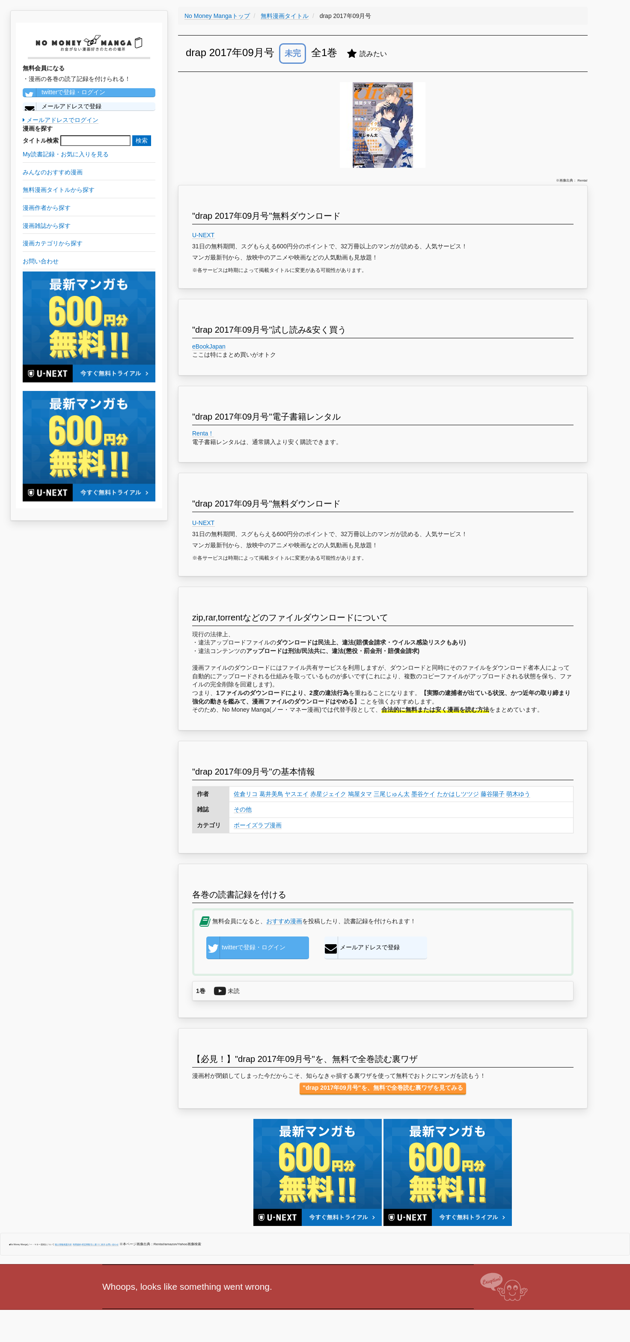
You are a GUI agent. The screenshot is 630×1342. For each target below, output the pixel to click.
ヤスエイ (297, 793)
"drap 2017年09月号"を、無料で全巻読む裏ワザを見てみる (383, 1087)
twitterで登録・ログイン (64, 92)
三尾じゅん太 (392, 793)
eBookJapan (209, 346)
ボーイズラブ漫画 (258, 825)
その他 (243, 809)
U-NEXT (203, 235)
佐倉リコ (246, 793)
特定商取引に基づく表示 (93, 1244)
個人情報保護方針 (63, 1244)
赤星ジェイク (328, 793)
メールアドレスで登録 (62, 106)
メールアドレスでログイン (60, 119)
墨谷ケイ (423, 793)
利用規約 (77, 1244)
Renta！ (203, 433)
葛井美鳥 (271, 793)
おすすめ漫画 (284, 921)
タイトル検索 (41, 140)
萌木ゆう (518, 793)
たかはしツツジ (458, 793)
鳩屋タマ (360, 793)
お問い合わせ (112, 1244)
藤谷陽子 (493, 793)
